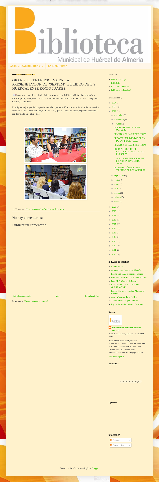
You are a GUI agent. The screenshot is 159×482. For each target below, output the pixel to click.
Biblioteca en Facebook (121, 90)
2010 (114, 254)
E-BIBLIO (115, 83)
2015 (114, 233)
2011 (114, 250)
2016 (114, 228)
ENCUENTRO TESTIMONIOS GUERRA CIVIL (125, 286)
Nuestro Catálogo (118, 79)
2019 (114, 215)
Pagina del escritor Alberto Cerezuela (127, 304)
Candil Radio (117, 266)
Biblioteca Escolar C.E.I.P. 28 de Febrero (129, 277)
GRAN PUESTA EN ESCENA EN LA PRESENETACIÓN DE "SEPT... (129, 161)
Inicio (58, 296)
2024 (114, 103)
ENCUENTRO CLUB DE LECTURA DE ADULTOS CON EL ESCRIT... (129, 151)
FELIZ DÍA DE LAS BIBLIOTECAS (130, 134)
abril (116, 188)
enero (117, 201)
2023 (114, 107)
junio (116, 180)
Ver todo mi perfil (116, 357)
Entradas (115, 440)
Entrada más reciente (22, 296)
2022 (114, 111)
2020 (114, 211)
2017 (114, 224)
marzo (117, 193)
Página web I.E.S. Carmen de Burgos (127, 274)
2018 (114, 220)
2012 (114, 246)
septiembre (119, 175)
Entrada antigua (92, 296)
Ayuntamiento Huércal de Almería (126, 270)
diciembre (118, 115)
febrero (117, 197)
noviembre (119, 119)
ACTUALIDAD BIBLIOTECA (26, 66)
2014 (114, 237)
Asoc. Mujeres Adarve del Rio (124, 297)
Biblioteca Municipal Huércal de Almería (126, 329)
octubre (117, 124)
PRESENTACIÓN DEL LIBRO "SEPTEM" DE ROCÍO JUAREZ (129, 169)
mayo (117, 184)
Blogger (95, 468)
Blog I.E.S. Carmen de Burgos (124, 281)
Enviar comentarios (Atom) (36, 301)
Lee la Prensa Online (120, 86)
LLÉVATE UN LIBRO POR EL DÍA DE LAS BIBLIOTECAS (130, 139)
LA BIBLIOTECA (57, 66)
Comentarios (117, 445)
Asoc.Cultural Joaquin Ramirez (124, 301)
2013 (114, 241)
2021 (114, 207)
